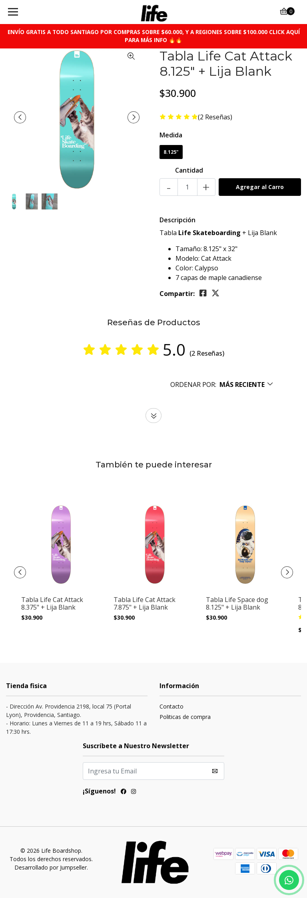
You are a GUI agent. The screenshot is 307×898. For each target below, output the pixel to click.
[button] (222, 384)
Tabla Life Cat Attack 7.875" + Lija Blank (144, 603)
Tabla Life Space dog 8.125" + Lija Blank (237, 603)
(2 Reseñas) (215, 117)
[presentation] (20, 117)
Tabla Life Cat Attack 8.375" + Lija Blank (52, 603)
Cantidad (189, 170)
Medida (170, 135)
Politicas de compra (185, 717)
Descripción (177, 219)
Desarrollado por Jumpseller (50, 867)
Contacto (171, 706)
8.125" (171, 152)
